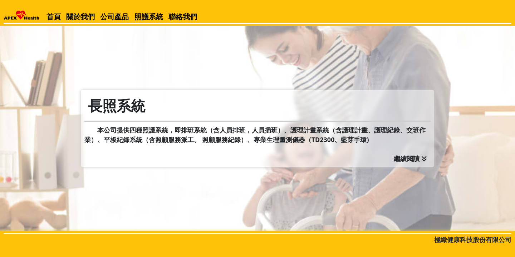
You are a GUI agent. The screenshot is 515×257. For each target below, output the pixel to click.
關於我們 (80, 16)
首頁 (53, 16)
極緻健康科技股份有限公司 (472, 239)
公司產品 (114, 16)
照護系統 (148, 16)
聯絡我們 (182, 16)
